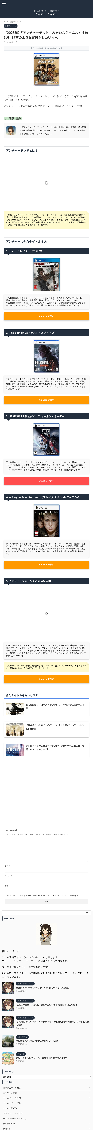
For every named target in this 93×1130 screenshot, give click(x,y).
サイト (7, 886)
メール (8, 876)
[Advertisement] (46, 787)
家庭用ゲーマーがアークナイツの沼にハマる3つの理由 (42, 988)
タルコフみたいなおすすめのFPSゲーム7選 (37, 1041)
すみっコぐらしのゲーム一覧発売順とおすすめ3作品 (41, 1058)
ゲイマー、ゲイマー (46, 14)
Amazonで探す (46, 316)
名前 (7, 866)
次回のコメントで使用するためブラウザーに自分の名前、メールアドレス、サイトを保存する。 (43, 896)
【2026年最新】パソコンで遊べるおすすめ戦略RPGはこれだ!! (46, 1005)
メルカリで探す (46, 481)
